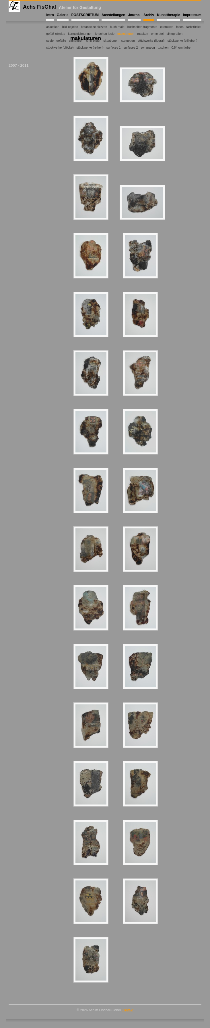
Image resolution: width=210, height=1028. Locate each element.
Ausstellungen (113, 15)
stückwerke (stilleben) (182, 40)
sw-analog (148, 47)
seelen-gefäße (56, 40)
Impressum (192, 15)
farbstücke (193, 26)
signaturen (76, 40)
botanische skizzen (94, 26)
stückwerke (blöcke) (59, 47)
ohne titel (157, 33)
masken (142, 33)
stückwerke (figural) (151, 40)
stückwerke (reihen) (90, 47)
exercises (166, 26)
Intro (50, 15)
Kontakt (127, 1010)
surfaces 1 (113, 47)
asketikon (52, 26)
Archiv (148, 15)
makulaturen (125, 33)
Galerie (63, 15)
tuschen (163, 47)
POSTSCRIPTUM (85, 15)
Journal (134, 15)
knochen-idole (104, 33)
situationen (110, 40)
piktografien (174, 33)
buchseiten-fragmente (142, 26)
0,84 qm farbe (180, 47)
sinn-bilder (93, 40)
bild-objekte (70, 26)
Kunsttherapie (168, 15)
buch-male (117, 26)
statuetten (128, 40)
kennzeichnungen (80, 33)
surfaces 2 (131, 47)
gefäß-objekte (55, 33)
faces (180, 26)
